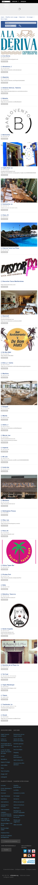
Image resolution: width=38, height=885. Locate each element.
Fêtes (2, 768)
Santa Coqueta (8, 629)
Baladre (5, 98)
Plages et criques (6, 781)
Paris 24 (5, 531)
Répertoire (22, 17)
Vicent (5, 715)
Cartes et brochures (19, 805)
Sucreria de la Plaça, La (11, 665)
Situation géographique (17, 786)
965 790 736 (5, 875)
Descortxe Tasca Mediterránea (13, 281)
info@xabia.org (14, 875)
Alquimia (6, 77)
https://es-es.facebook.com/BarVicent (10, 718)
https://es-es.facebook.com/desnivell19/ (11, 321)
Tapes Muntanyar (8, 685)
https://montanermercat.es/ (8, 503)
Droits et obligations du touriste (19, 816)
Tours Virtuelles (5, 771)
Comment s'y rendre (19, 793)
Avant (2, 17)
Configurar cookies (20, 869)
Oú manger (30, 17)
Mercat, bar (6, 435)
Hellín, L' (6, 425)
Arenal (2, 756)
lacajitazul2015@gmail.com (8, 171)
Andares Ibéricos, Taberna (12, 88)
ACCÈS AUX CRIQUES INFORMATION (6, 836)
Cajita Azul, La (8, 168)
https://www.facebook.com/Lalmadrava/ (11, 70)
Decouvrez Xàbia (6, 730)
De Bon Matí (7, 352)
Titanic (5, 695)
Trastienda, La (7, 704)
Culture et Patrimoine (4, 739)
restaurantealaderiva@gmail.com (9, 59)
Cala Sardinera (5, 802)
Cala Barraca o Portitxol (4, 805)
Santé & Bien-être (18, 760)
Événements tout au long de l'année (19, 735)
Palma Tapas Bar (8, 565)
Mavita (5, 416)
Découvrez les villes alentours (19, 764)
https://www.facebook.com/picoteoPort (11, 577)
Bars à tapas (4, 19)
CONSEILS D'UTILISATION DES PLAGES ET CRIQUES (6, 814)
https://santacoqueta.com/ (7, 633)
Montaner (6, 500)
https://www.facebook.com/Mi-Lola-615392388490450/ (15, 460)
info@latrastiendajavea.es (7, 707)
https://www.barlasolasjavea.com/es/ (10, 523)
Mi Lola (5, 457)
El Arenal (3, 793)
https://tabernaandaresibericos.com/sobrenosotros (14, 91)
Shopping (16, 752)
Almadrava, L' (7, 66)
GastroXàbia (4, 765)
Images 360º (4, 774)
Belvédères (4, 759)
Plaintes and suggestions (17, 821)
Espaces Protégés (5, 762)
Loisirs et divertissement (18, 756)
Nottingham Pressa (9, 511)
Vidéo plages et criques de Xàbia (5, 819)
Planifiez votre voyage (12, 17)
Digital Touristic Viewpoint (5, 735)
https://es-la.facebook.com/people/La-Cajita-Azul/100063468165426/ (18, 172)
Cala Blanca (4, 799)
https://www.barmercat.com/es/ (9, 440)
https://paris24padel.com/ (7, 534)
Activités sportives (18, 743)
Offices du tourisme (19, 802)
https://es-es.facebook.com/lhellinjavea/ (11, 428)
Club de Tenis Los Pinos (11, 248)
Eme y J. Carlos (8, 363)
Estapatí (5, 406)
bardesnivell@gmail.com (7, 319)
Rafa (4, 585)
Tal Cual (5, 674)
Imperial (5, 447)
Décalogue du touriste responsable (19, 811)
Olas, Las (6, 520)
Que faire (17, 730)
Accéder (6, 850)
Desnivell (6, 316)
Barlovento (6, 135)
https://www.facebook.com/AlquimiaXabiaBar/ (13, 80)
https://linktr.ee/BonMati (7, 355)
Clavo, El (6, 215)
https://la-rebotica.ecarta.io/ (8, 597)
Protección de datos (8, 869)
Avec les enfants (18, 749)
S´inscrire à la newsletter (10, 841)
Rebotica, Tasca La (9, 594)
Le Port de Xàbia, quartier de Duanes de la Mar (6, 751)
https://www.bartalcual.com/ (8, 677)
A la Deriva (6, 56)
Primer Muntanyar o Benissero (6, 789)
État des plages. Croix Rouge (6, 824)
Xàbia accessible (18, 824)
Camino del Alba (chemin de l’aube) (18, 739)
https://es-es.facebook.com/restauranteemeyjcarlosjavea (15, 366)
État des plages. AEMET (5, 829)
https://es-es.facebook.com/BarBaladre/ (11, 101)
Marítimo (6, 373)
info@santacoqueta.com (7, 632)
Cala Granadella (5, 809)
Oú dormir (16, 799)
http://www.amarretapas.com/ (8, 688)
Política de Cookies (25, 875)
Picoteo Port (7, 574)
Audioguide (4, 777)
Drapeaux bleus (5, 833)
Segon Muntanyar (5, 796)
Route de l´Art (17, 746)
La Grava (3, 785)
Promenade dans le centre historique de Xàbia (6, 745)
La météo (16, 790)
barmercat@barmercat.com (8, 438)
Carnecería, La (7, 204)
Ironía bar (6, 467)
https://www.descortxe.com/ (8, 284)
